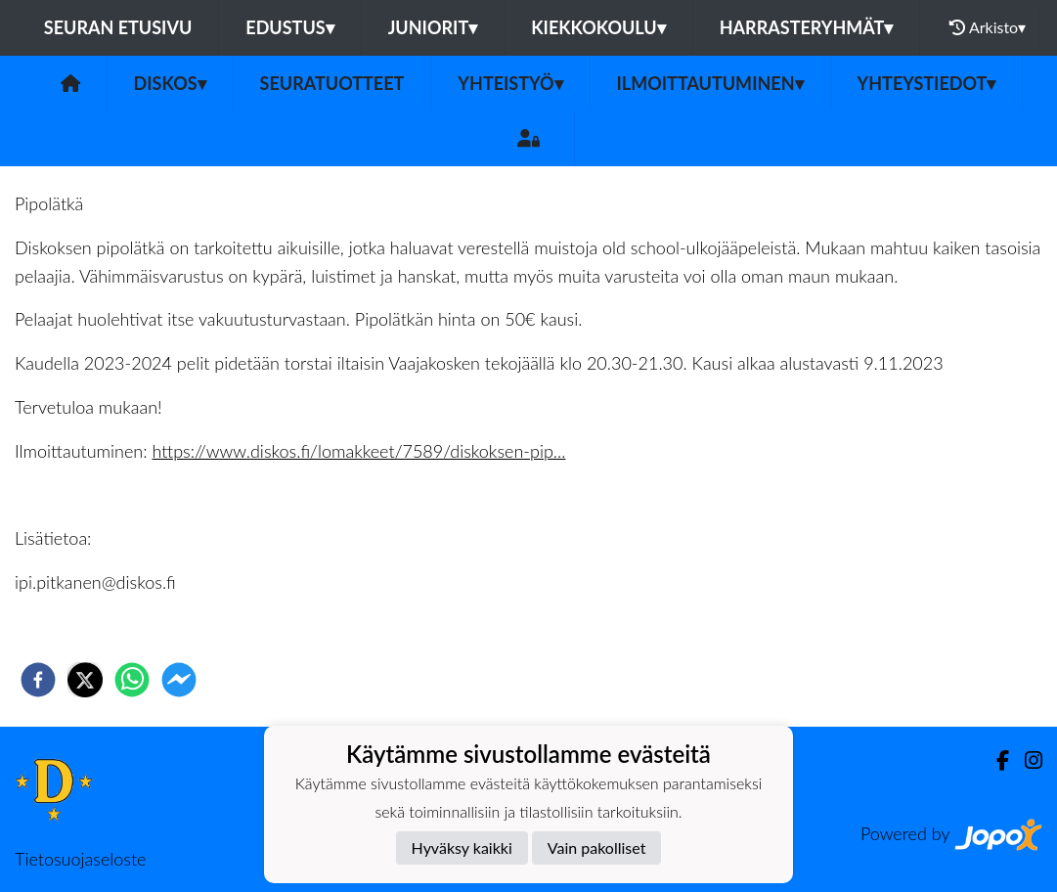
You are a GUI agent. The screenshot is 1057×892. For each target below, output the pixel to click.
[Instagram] (1025, 760)
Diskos (170, 83)
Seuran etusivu (118, 27)
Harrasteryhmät (807, 27)
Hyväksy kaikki (462, 847)
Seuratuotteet (332, 83)
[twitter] (85, 679)
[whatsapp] (132, 679)
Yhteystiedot (927, 83)
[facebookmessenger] (179, 679)
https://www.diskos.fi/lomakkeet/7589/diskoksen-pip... (358, 451)
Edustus (289, 27)
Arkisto (987, 27)
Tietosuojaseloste (80, 859)
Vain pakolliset (597, 847)
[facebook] (38, 679)
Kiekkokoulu (598, 27)
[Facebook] (995, 760)
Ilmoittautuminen (710, 83)
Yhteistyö (510, 83)
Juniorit (433, 27)
